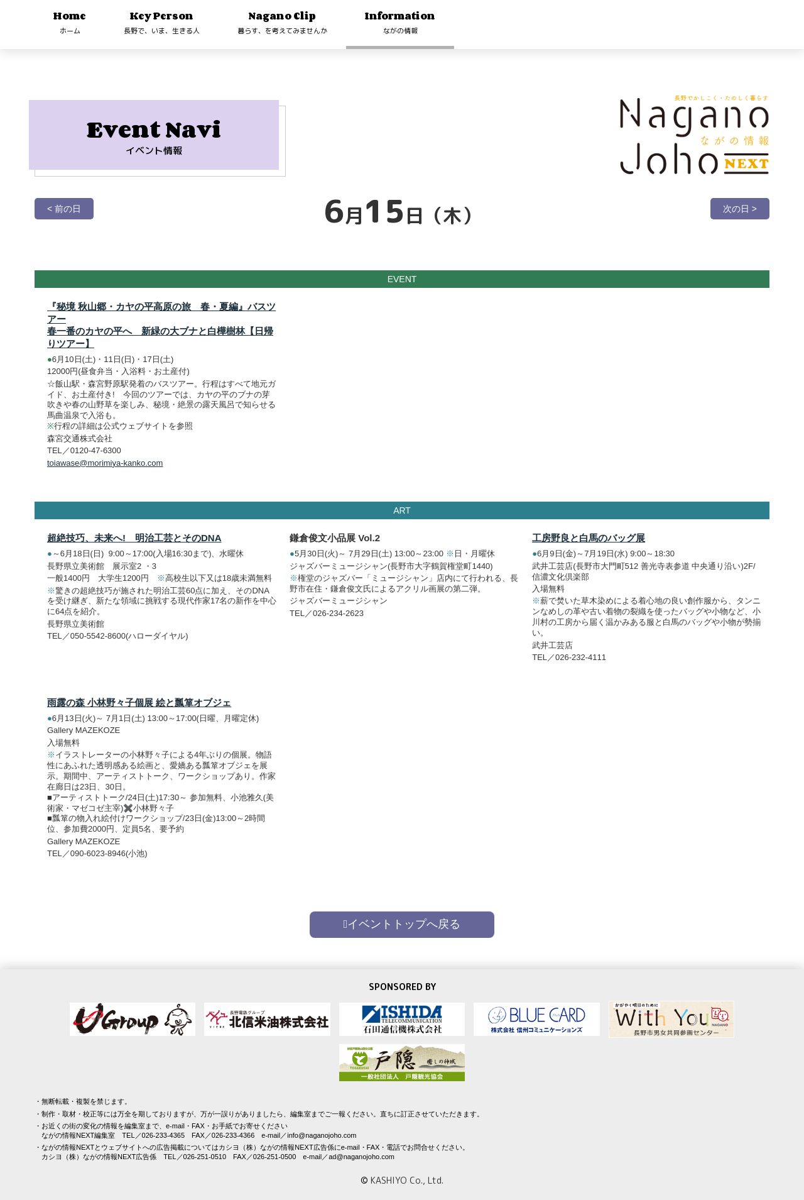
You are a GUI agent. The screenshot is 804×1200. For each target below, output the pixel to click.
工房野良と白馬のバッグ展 (588, 550)
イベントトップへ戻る (402, 924)
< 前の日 (64, 209)
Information (400, 22)
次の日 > (740, 209)
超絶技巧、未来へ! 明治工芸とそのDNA (134, 550)
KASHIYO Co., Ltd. (407, 1180)
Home (69, 22)
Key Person (162, 22)
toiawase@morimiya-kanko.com (105, 463)
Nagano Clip (282, 22)
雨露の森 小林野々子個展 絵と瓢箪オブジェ (139, 714)
